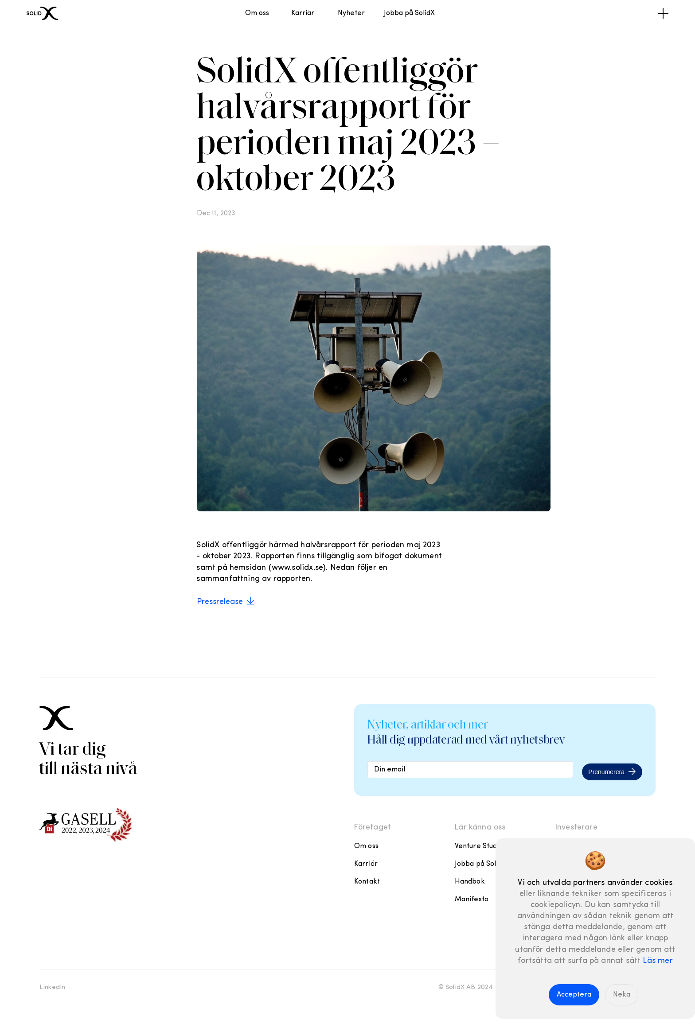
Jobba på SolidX (409, 13)
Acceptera (574, 994)
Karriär (302, 13)
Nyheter (351, 13)
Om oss (257, 13)
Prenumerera (612, 771)
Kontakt (367, 881)
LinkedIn (52, 987)
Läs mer (657, 961)
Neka (621, 994)
